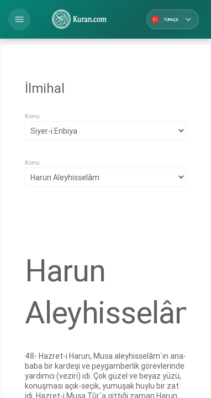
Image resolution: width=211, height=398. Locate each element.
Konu (32, 116)
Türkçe (172, 19)
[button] (19, 19)
